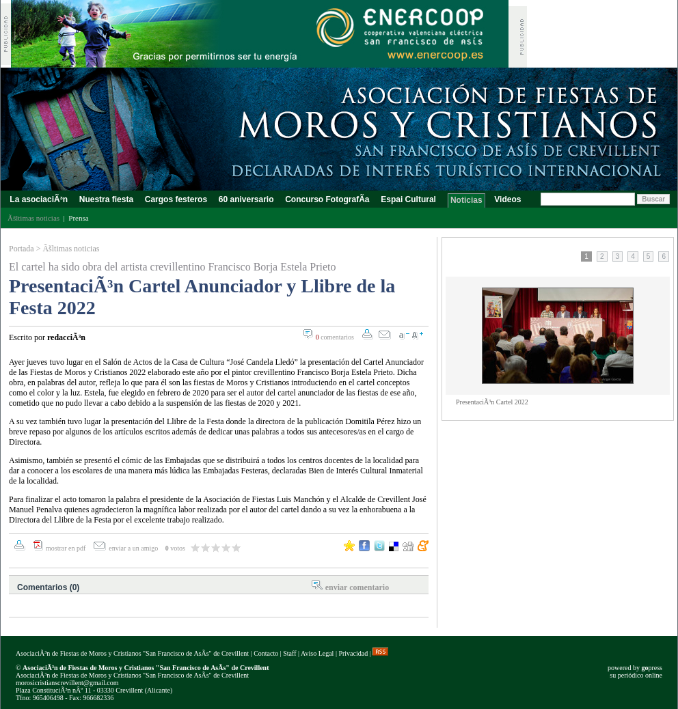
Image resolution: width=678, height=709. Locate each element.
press (651, 667)
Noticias (466, 200)
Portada (21, 248)
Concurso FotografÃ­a (327, 199)
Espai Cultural (410, 199)
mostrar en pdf (65, 548)
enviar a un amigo (134, 548)
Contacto (266, 653)
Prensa (78, 218)
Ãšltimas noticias (70, 248)
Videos (508, 199)
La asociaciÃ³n (39, 199)
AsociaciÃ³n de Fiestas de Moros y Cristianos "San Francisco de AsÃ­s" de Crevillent (132, 653)
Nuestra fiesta (106, 199)
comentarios (335, 337)
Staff (289, 653)
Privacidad (353, 653)
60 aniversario (245, 199)
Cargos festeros (175, 199)
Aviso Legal (317, 653)
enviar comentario (357, 587)
